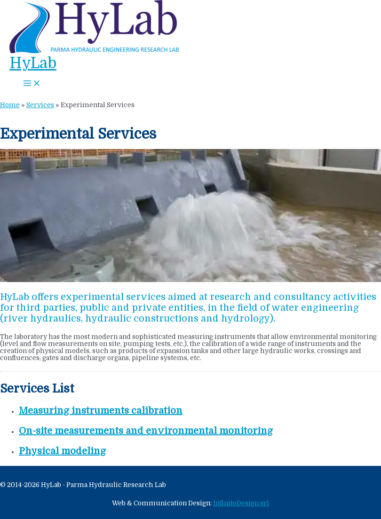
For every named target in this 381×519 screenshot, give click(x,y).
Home (10, 105)
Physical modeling (62, 451)
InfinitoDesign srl (241, 503)
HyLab (32, 63)
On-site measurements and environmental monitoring (146, 430)
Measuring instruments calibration (101, 410)
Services (40, 105)
